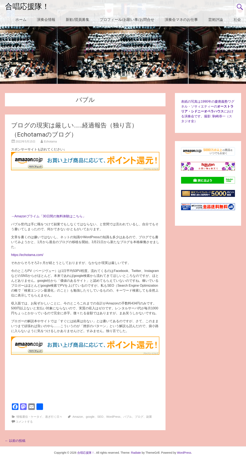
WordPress (113, 416)
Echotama (50, 141)
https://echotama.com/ (27, 255)
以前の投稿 (15, 440)
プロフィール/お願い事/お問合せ (127, 19)
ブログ (139, 416)
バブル (127, 416)
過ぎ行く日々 (53, 416)
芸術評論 (215, 19)
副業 (149, 416)
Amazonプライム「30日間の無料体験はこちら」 (50, 216)
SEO (100, 416)
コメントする (24, 421)
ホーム (20, 19)
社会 (237, 19)
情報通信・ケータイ (29, 416)
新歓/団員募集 (77, 19)
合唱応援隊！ (27, 6)
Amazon (78, 416)
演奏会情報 (46, 19)
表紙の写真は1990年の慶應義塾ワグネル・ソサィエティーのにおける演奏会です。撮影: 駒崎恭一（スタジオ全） (207, 111)
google (90, 416)
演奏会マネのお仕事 (181, 19)
